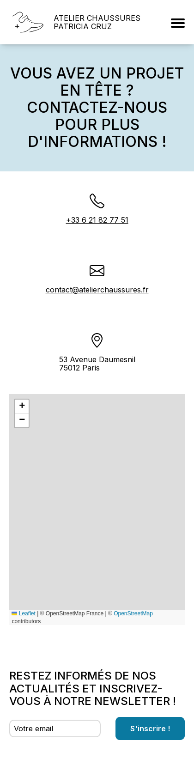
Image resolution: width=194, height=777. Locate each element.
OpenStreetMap (133, 613)
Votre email (33, 728)
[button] (22, 406)
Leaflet (23, 613)
